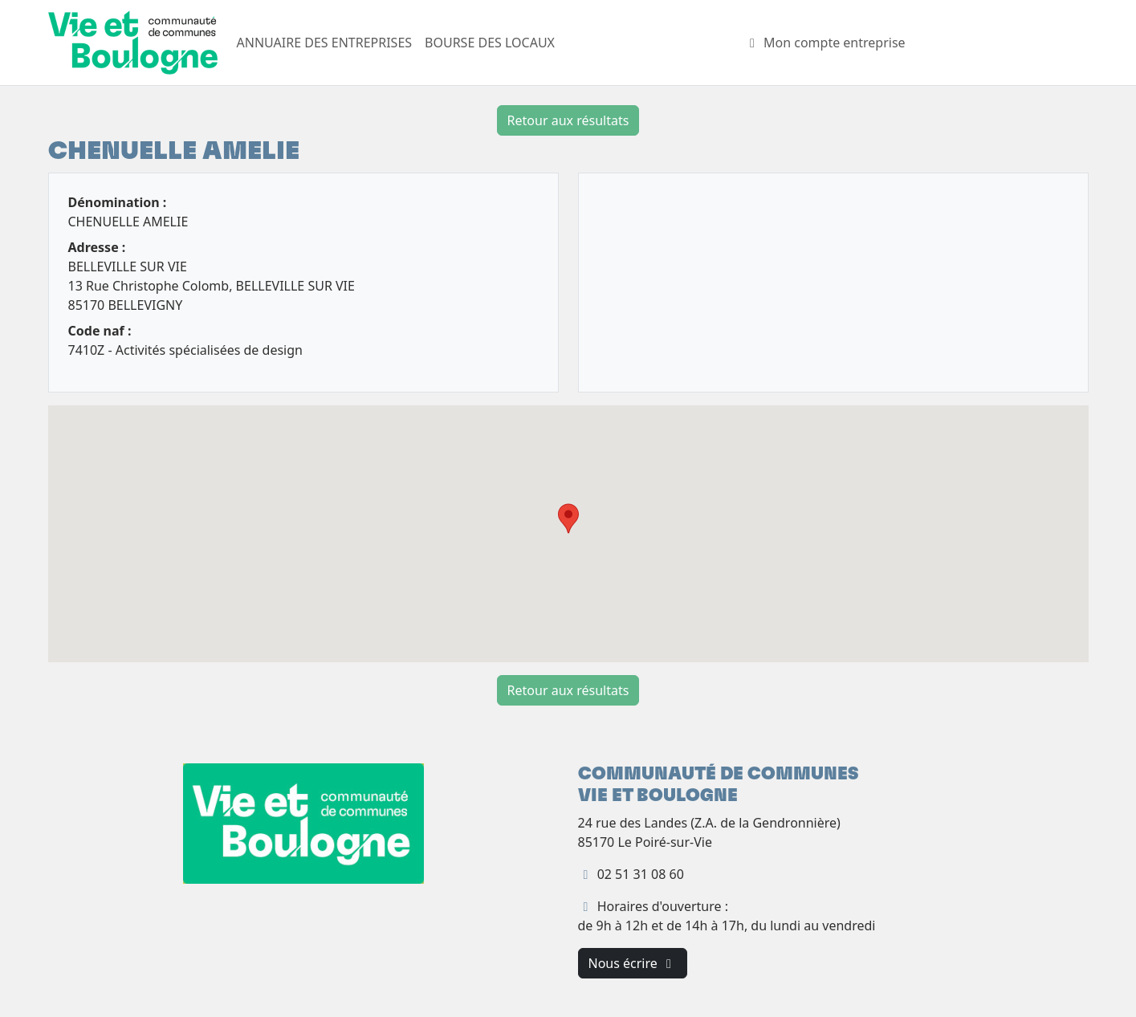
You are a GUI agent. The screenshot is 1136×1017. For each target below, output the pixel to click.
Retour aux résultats (568, 120)
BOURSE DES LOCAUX (490, 42)
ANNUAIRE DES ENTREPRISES (325, 42)
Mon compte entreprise (825, 42)
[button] (568, 518)
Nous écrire (632, 963)
